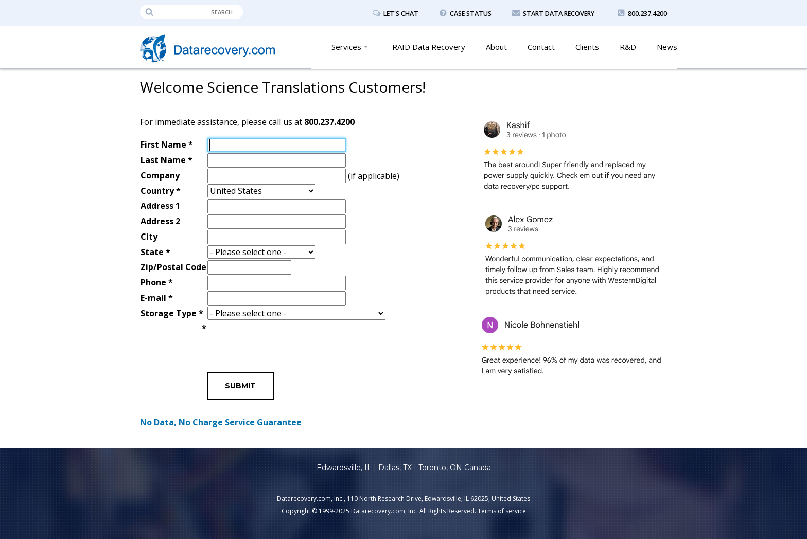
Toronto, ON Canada (454, 467)
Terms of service (502, 511)
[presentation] (285, 341)
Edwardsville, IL (344, 467)
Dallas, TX (395, 467)
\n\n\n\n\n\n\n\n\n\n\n (296, 313)
